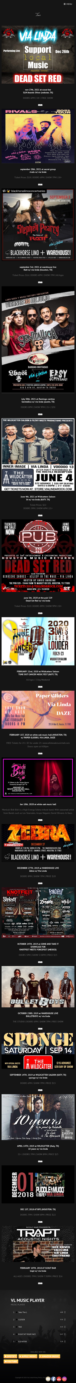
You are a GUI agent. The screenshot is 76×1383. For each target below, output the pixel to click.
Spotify (10, 1356)
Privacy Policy (37, 1378)
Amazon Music (49, 1356)
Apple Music (28, 1356)
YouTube (11, 1361)
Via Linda (30, 1378)
